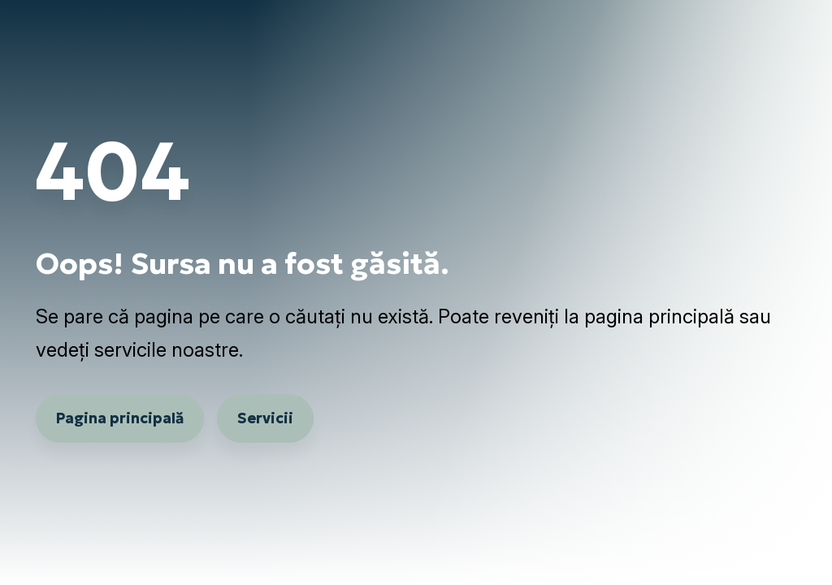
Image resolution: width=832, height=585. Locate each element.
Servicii (265, 418)
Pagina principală (120, 418)
